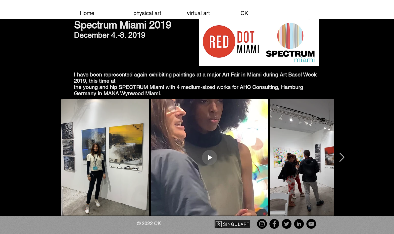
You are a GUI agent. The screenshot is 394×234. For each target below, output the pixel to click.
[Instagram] (262, 224)
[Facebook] (274, 224)
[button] (154, 11)
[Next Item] (342, 158)
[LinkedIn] (299, 224)
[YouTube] (311, 224)
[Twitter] (286, 224)
